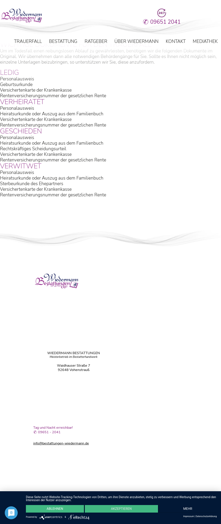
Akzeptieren (121, 509)
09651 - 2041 (49, 432)
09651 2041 (152, 22)
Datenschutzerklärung (206, 516)
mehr (188, 509)
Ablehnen (54, 509)
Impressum (188, 516)
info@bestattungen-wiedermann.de (61, 443)
